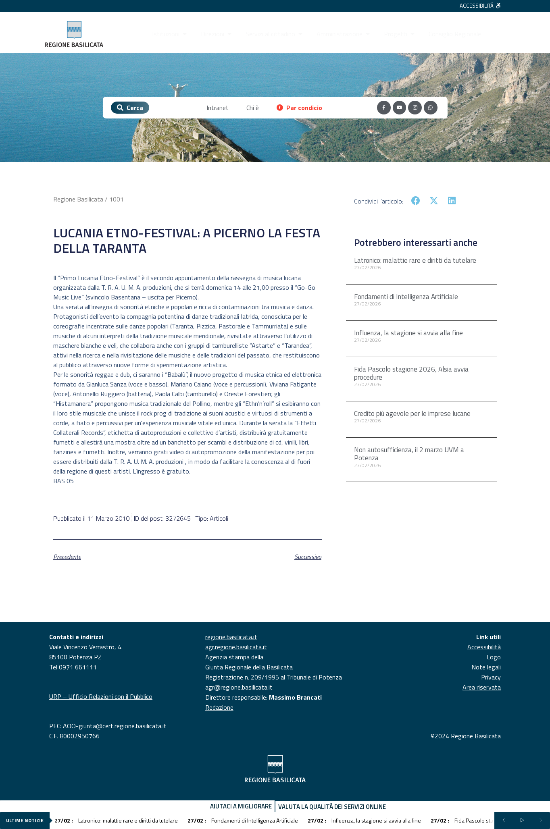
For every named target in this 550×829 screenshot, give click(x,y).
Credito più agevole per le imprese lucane (412, 413)
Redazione (219, 707)
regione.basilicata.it (231, 637)
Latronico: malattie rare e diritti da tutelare (415, 260)
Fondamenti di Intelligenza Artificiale (406, 296)
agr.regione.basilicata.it (236, 647)
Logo (494, 657)
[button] (416, 201)
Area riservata (481, 687)
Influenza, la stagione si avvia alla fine (408, 333)
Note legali (486, 667)
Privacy (491, 677)
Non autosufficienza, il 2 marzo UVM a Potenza (409, 454)
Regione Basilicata (78, 199)
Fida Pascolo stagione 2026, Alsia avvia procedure (411, 373)
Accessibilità (484, 647)
